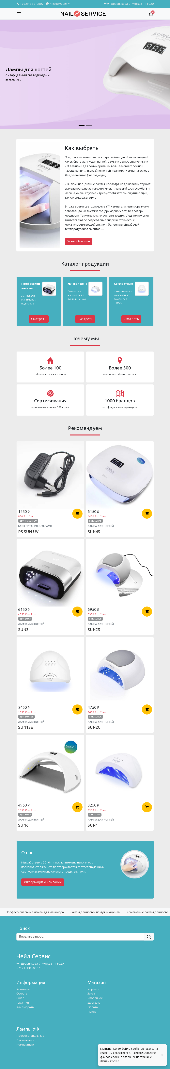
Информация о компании (43, 882)
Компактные (25, 1044)
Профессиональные (30, 1035)
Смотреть (38, 319)
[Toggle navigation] (18, 14)
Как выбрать (25, 1007)
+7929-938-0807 (30, 4)
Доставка (93, 1002)
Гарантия (22, 1002)
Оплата (92, 1007)
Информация (56, 4)
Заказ (91, 993)
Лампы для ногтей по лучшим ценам (95, 912)
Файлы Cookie (109, 1061)
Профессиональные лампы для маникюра (35, 912)
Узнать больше (78, 241)
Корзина (93, 989)
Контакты (23, 989)
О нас (20, 998)
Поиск (91, 1011)
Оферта (21, 993)
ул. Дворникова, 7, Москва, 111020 (128, 4)
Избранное (95, 998)
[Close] (162, 1055)
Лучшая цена (25, 1040)
